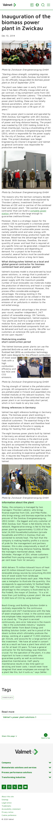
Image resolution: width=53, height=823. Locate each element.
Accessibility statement (11, 809)
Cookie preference (9, 815)
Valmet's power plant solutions (19, 717)
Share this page (9, 736)
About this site (8, 796)
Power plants (7, 697)
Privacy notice (7, 812)
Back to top (45, 736)
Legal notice (7, 803)
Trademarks (6, 806)
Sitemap (5, 800)
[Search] (43, 5)
